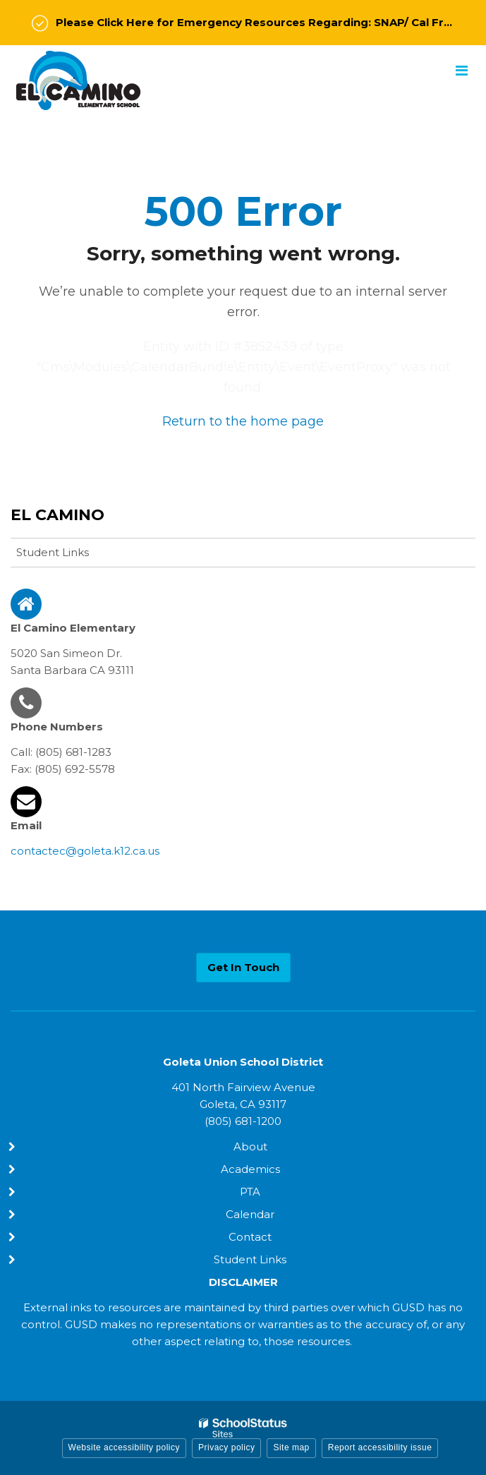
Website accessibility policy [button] (124, 1447)
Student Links (52, 552)
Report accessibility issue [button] (380, 1447)
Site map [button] (291, 1447)
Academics (250, 1169)
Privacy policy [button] (226, 1447)
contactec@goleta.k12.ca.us (85, 850)
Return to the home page (243, 421)
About (250, 1146)
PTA (250, 1191)
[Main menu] (461, 70)
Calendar (250, 1214)
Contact (250, 1237)
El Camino (57, 514)
